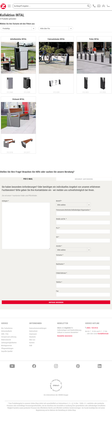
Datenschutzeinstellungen (37, 328)
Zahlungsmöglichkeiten (9, 343)
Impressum (33, 334)
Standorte (32, 337)
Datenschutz (33, 331)
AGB (30, 345)
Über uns (32, 340)
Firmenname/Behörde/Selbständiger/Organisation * (73, 210)
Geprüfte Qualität (6, 351)
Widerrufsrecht (6, 340)
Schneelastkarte (6, 331)
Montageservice (6, 345)
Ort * (57, 237)
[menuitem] (9, 6)
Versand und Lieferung (8, 337)
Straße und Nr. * (61, 219)
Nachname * (60, 264)
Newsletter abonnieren (64, 336)
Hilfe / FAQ (4, 334)
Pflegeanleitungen (7, 348)
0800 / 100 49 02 (92, 328)
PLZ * (58, 228)
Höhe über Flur (45, 28)
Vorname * (59, 255)
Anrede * (59, 246)
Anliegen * (5, 201)
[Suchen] (88, 6)
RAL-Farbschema (6, 328)
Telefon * (59, 282)
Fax (57, 291)
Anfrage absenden (56, 302)
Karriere (31, 343)
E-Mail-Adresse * (61, 273)
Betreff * (59, 201)
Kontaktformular (103, 334)
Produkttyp (6, 28)
